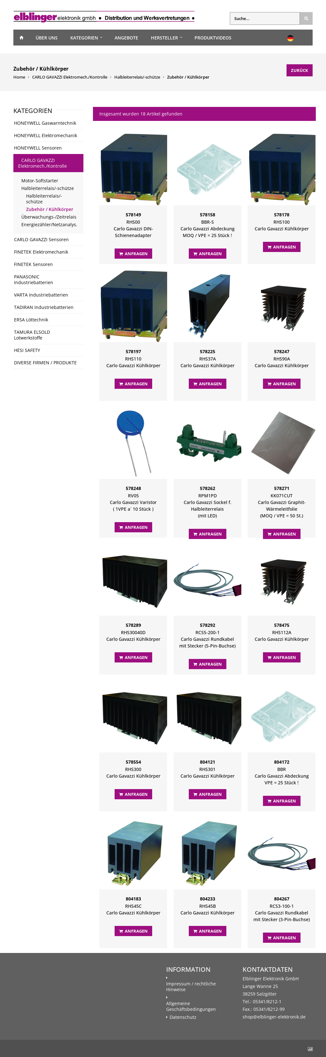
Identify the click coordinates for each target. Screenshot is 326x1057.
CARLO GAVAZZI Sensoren (41, 239)
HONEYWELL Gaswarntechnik (45, 123)
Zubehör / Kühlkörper (188, 77)
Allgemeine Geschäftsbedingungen (191, 1006)
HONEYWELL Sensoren (38, 148)
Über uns (47, 38)
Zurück (299, 70)
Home (21, 38)
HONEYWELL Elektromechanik (45, 135)
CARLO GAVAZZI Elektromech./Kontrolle (69, 77)
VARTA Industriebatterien (41, 295)
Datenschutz (183, 1017)
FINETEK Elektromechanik (41, 252)
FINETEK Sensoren (33, 264)
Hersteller (164, 38)
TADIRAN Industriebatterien (44, 307)
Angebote (126, 38)
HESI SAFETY (27, 350)
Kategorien (84, 38)
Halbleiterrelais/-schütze (137, 77)
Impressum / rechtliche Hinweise (191, 986)
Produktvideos (213, 38)
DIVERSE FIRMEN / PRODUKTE (45, 363)
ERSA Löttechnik (31, 320)
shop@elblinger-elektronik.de (274, 1017)
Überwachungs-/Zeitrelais (48, 217)
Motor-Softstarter (39, 181)
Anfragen (133, 253)
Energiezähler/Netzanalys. (49, 224)
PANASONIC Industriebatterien (33, 279)
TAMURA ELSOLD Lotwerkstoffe (32, 335)
